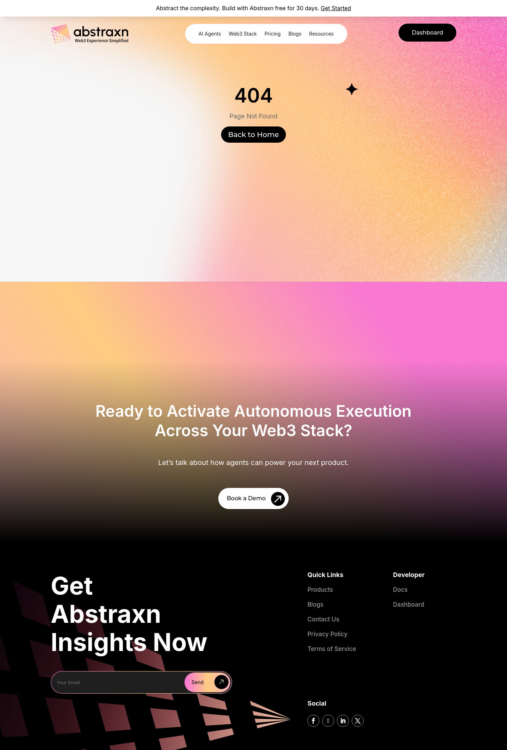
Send (198, 682)
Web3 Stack (243, 34)
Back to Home (253, 134)
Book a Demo (246, 498)
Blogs (294, 34)
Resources (321, 34)
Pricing (272, 34)
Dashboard (427, 32)
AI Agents (210, 34)
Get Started (336, 8)
